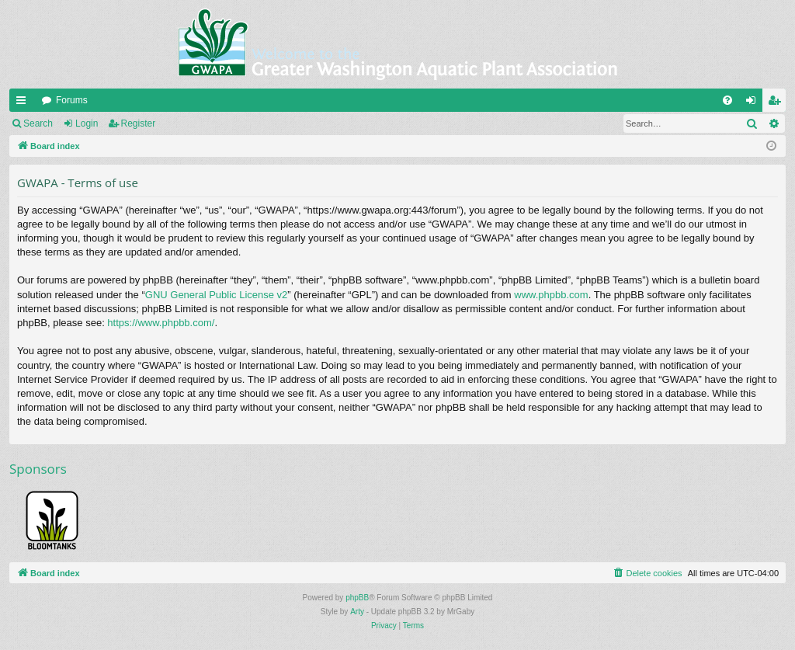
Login (86, 123)
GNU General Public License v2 (216, 295)
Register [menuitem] (777, 103)
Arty (357, 611)
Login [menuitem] (754, 103)
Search (38, 123)
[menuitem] (727, 100)
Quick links (24, 103)
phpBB (357, 597)
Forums (72, 100)
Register (138, 123)
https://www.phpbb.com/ (160, 322)
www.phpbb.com (551, 295)
